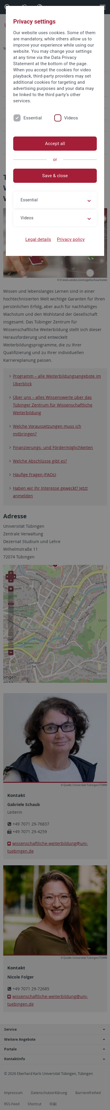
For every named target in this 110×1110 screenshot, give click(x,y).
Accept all (55, 143)
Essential (32, 118)
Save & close (55, 175)
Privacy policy (71, 239)
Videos (71, 118)
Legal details (38, 239)
